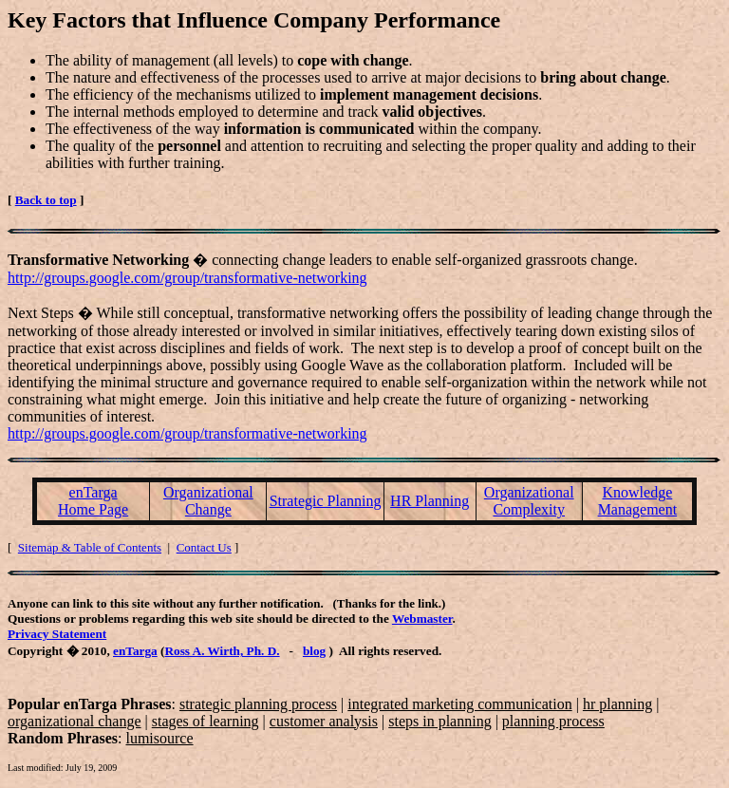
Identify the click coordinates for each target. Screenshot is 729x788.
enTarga (135, 651)
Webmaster (422, 618)
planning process (553, 721)
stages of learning (205, 721)
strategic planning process (258, 704)
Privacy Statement (57, 634)
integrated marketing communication (459, 704)
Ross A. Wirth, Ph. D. (221, 651)
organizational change (74, 721)
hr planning (617, 704)
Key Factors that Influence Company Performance (254, 20)
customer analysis (324, 721)
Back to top (46, 200)
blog (314, 651)
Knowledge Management (638, 500)
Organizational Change (208, 500)
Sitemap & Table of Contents (89, 547)
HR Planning (429, 501)
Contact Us (204, 547)
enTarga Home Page (93, 500)
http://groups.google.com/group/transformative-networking (187, 278)
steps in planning (439, 721)
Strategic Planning (326, 501)
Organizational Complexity (529, 500)
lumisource (159, 738)
